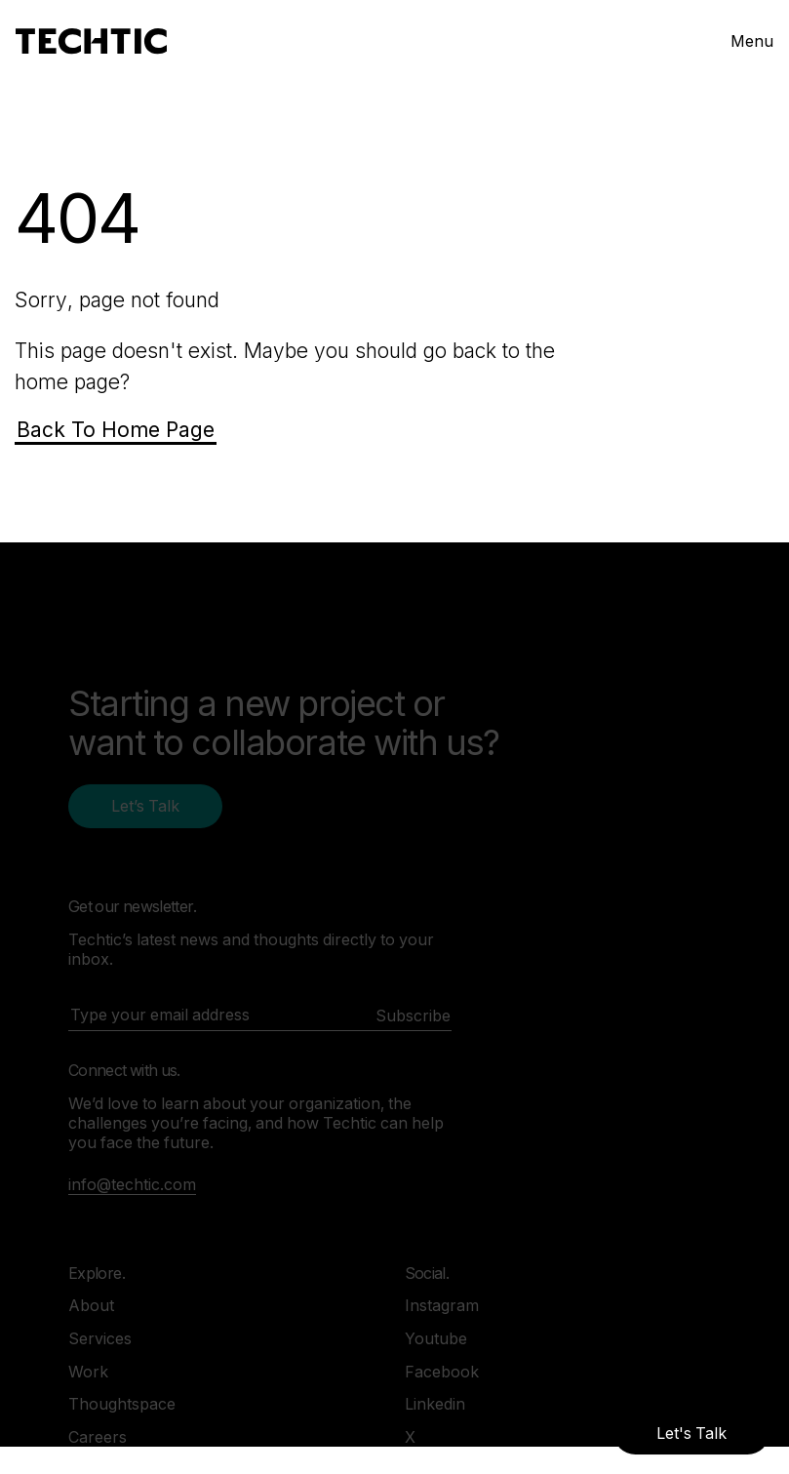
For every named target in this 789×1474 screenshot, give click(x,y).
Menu (751, 41)
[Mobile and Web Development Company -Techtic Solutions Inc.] (91, 41)
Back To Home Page (116, 430)
